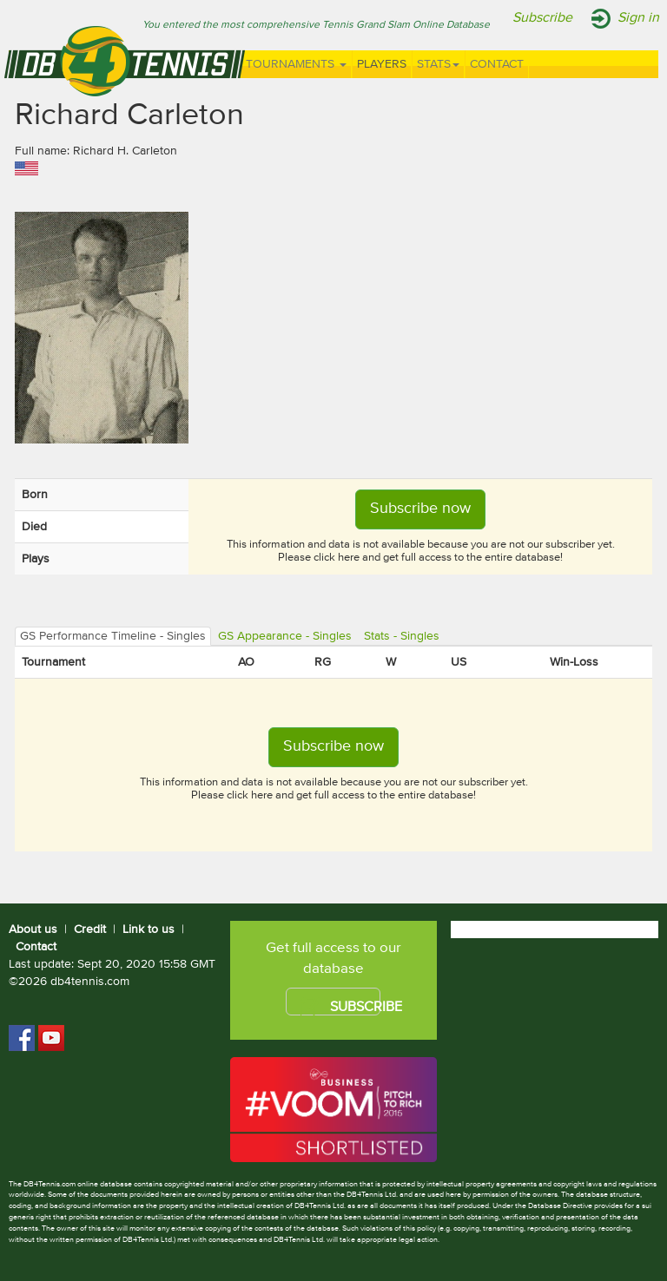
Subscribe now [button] (420, 508)
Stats (438, 64)
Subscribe (542, 18)
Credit (90, 929)
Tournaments (296, 64)
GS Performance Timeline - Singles (113, 636)
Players (381, 64)
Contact (497, 64)
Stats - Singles (401, 636)
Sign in (638, 18)
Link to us (148, 929)
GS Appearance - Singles (285, 636)
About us (33, 929)
